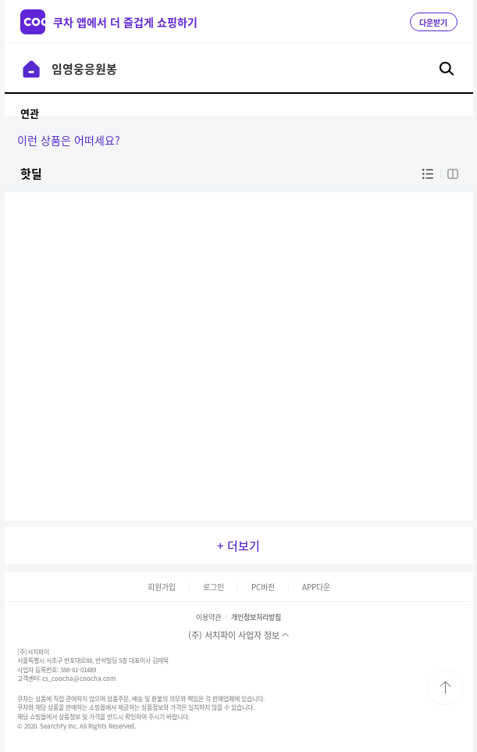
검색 (446, 69)
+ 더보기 (238, 545)
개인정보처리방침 (256, 617)
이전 (31, 69)
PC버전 (263, 587)
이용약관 (208, 617)
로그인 (213, 587)
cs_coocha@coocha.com (79, 678)
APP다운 (316, 587)
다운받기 (433, 23)
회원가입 (162, 587)
